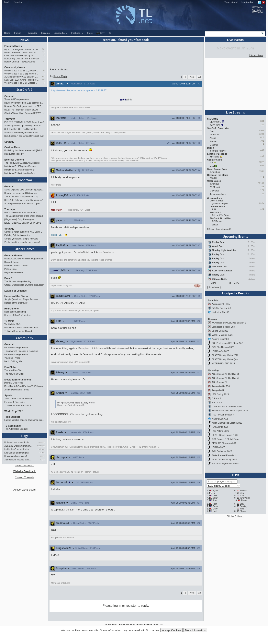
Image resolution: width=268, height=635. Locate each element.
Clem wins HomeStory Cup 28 (19, 55)
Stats (214, 500)
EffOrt (215, 508)
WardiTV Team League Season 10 (20, 132)
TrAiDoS (41, 449)
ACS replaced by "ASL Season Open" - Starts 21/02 (21, 76)
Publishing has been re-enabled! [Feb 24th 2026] (24, 150)
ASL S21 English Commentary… (18, 446)
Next (192, 77)
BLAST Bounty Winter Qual (225, 359)
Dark (214, 495)
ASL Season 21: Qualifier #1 (225, 374)
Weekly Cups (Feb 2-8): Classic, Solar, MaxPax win (21, 83)
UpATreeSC (215, 121)
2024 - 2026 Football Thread (18, 398)
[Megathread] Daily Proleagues (19, 219)
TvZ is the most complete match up (21, 196)
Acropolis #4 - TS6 (221, 386)
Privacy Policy (126, 624)
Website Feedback (24, 471)
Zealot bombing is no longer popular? (22, 242)
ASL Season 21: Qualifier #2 (225, 378)
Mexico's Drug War (13, 361)
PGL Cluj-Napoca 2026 (223, 347)
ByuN (215, 490)
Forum (19, 33)
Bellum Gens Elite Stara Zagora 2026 (230, 410)
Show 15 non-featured (219, 229)
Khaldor (213, 178)
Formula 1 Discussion (14, 402)
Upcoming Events (235, 236)
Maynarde (214, 190)
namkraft (40, 446)
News (24, 40)
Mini (242, 508)
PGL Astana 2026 (220, 431)
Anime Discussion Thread (16, 389)
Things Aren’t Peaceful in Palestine (21, 351)
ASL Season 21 (219, 382)
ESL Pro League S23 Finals (225, 463)
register (131, 605)
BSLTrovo (217, 221)
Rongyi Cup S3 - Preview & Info (19, 61)
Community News (14, 67)
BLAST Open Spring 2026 (224, 459)
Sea (212, 131)
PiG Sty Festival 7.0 (221, 308)
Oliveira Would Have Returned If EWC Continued (24, 113)
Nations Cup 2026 (220, 339)
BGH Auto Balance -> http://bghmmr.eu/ (23, 200)
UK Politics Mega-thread (16, 354)
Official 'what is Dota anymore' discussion (24, 285)
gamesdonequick (220, 203)
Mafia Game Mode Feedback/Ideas (21, 327)
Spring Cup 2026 (220, 331)
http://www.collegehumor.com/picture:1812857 (79, 90)
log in (117, 605)
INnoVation (245, 498)
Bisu (242, 504)
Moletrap (214, 145)
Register (18, 2)
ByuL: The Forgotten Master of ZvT (21, 49)
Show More (213, 287)
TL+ (111, 33)
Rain (214, 504)
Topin (42, 460)
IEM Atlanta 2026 (220, 427)
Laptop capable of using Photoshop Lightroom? (24, 420)
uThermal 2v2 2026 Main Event (227, 406)
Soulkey (243, 506)
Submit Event (256, 55)
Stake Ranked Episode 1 (224, 455)
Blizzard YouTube (220, 215)
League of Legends (15, 290)
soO (242, 495)
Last (214, 511)
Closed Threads (24, 477)
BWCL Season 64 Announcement (20, 212)
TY (213, 493)
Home (7, 33)
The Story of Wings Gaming (17, 281)
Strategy (9, 141)
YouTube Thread (12, 358)
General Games (13, 255)
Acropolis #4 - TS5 (221, 304)
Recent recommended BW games (20, 193)
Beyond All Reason (13, 272)
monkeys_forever (218, 151)
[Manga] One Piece (13, 382)
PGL (214, 209)
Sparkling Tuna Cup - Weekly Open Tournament (24, 125)
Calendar (32, 33)
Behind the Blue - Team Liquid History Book (21, 52)
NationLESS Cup (220, 419)
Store (90, 33)
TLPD (235, 475)
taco (212, 166)
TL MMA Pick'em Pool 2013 (17, 405)
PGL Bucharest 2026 (222, 451)
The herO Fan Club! (14, 374)
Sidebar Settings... (235, 516)
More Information (195, 630)
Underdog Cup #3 (220, 312)
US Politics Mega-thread (16, 347)
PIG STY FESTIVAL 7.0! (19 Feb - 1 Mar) (24, 122)
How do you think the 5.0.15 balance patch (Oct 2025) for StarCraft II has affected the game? (24, 103)
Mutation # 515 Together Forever (20, 166)
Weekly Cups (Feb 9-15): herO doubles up (21, 73)
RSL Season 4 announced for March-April (24, 136)
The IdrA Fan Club (13, 370)
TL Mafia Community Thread (18, 331)
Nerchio (243, 490)
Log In (7, 2)
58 (43, 76)
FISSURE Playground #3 (224, 443)
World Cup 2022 (13, 411)
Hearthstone (11, 308)
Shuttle (213, 141)
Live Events (235, 40)
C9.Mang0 (215, 187)
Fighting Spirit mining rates (17, 235)
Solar (214, 498)
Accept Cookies (171, 630)
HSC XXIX (217, 402)
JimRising (214, 156)
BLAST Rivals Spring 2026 (224, 435)
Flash (215, 506)
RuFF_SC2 (215, 125)
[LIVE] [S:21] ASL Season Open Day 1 (22, 223)
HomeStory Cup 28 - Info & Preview (21, 58)
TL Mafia (9, 321)
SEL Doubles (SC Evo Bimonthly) (20, 129)
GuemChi (214, 134)
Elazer (244, 500)
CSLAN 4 (216, 398)
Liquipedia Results (235, 293)
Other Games (24, 249)
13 (43, 58)
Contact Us (157, 624)
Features (77, 33)
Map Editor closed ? (14, 154)
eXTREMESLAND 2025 (223, 363)
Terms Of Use (142, 624)
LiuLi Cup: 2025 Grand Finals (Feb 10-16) (21, 80)
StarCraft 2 (24, 89)
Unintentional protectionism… (18, 442)
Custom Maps (12, 147)
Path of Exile (10, 269)
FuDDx (41, 453)
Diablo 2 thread (11, 262)
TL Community (13, 425)
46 (43, 80)
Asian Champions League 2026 (227, 423)
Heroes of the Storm (16, 296)
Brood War (24, 180)
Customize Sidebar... (24, 466)
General (9, 96)
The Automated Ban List (16, 429)
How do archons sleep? (15, 456)
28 (43, 49)
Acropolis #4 (218, 390)
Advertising (111, 624)
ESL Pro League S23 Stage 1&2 (227, 343)
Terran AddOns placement (17, 99)
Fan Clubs (10, 367)
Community (24, 338)
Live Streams (235, 112)
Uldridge (41, 442)
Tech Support (12, 416)
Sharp (242, 511)
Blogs (24, 436)
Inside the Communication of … (18, 449)
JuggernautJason (218, 194)
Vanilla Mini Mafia (12, 324)
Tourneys (9, 119)
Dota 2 (8, 278)
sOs (242, 493)
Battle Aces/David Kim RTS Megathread (23, 258)
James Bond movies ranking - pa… (18, 459)
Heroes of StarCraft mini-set (17, 315)
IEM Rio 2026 (218, 447)
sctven (215, 224)
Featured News (13, 46)
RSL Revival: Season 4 (223, 414)
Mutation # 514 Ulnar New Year (19, 169)
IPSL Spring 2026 (220, 394)
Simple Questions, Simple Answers (21, 238)
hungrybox (215, 172)
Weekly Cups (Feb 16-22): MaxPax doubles (21, 70)
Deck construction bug (15, 311)
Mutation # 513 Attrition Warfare (19, 173)
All (199, 77)
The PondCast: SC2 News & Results (22, 163)
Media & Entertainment (17, 379)
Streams (45, 33)
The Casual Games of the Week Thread (23, 216)
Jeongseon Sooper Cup (223, 327)
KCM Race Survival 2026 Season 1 (229, 322)
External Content (14, 159)
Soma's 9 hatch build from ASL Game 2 (23, 232)
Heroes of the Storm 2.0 (15, 303)
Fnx (211, 162)
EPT (100, 33)
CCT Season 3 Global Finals (225, 439)
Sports (8, 395)
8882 (42, 456)
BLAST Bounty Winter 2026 (225, 355)
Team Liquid (230, 2)
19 (43, 52)
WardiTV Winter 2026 (222, 335)
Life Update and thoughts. (16, 452)
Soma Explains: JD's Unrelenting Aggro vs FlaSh (24, 189)
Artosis (213, 138)
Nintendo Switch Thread (16, 265)
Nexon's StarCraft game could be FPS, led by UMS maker (24, 106)
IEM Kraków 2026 (220, 351)
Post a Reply (58, 76)
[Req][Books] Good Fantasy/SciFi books (23, 386)
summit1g (214, 184)
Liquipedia (247, 2)
